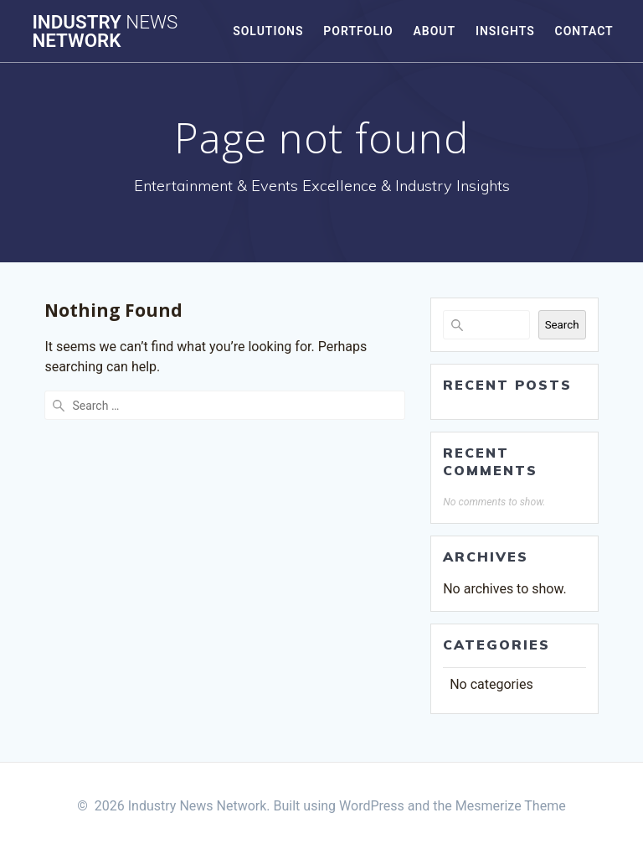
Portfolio (358, 31)
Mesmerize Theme (510, 806)
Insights (505, 31)
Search (562, 324)
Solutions (268, 31)
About (434, 31)
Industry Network (104, 31)
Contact (583, 31)
